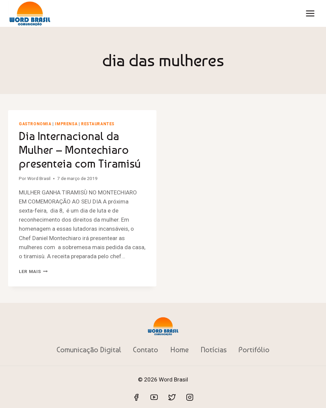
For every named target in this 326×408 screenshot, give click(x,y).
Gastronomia (35, 124)
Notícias (214, 349)
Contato (145, 349)
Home (179, 349)
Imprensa (66, 124)
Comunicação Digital (89, 349)
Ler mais (33, 271)
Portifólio (254, 349)
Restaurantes (97, 124)
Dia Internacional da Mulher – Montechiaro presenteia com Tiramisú (80, 149)
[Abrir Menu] (310, 13)
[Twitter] (172, 397)
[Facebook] (136, 397)
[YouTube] (154, 397)
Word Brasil (38, 178)
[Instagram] (189, 397)
